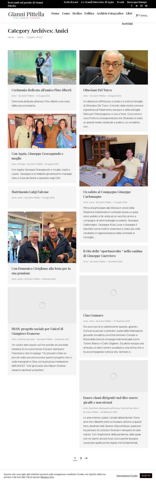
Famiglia (21, 164)
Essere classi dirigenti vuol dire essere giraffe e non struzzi (110, 399)
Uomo (91, 202)
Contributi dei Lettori (26, 339)
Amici (14, 96)
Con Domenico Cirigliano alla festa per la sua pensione (41, 270)
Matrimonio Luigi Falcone (30, 192)
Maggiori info (47, 477)
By (26, 96)
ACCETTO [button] (146, 475)
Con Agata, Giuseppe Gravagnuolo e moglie (37, 155)
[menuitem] (71, 2)
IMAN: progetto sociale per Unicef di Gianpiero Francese (37, 331)
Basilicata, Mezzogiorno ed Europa (104, 408)
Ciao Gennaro (93, 315)
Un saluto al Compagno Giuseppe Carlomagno (107, 194)
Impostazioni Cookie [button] (127, 475)
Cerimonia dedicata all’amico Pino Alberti (41, 90)
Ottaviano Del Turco (97, 90)
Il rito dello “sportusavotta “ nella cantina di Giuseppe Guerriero (112, 253)
